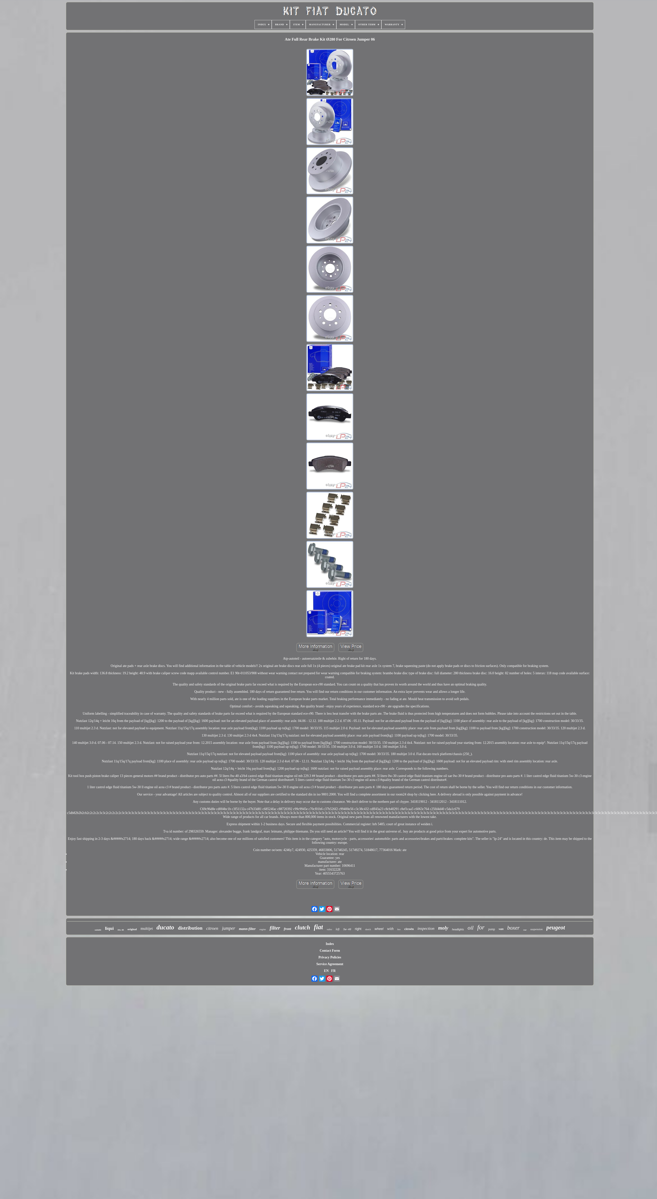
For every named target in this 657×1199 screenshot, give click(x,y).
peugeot (555, 927)
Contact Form (330, 950)
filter (275, 928)
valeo (329, 929)
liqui (109, 928)
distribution (190, 928)
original (132, 929)
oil (471, 928)
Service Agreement (329, 964)
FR (333, 971)
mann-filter (247, 929)
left (338, 929)
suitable (98, 930)
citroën (409, 929)
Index (330, 944)
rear (525, 930)
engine (262, 929)
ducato (165, 927)
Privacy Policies (329, 957)
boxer (513, 928)
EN (326, 971)
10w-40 (121, 930)
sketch (368, 929)
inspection (425, 928)
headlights (458, 929)
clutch (302, 927)
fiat (318, 927)
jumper (228, 928)
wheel (379, 929)
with (390, 929)
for (481, 927)
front (287, 929)
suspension (536, 929)
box (398, 929)
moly (443, 928)
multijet (147, 928)
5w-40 (347, 929)
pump (491, 929)
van (501, 929)
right (358, 929)
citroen (212, 928)
